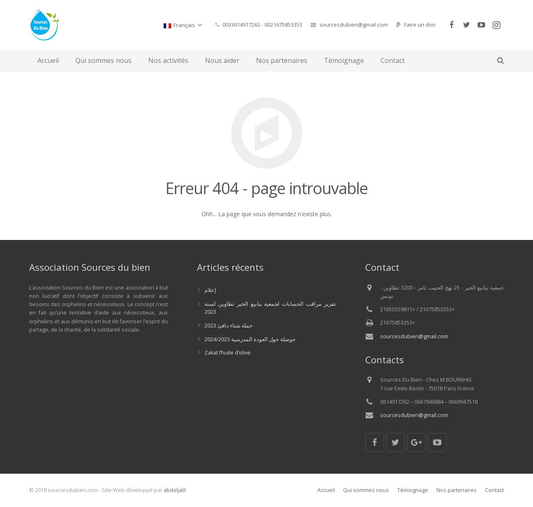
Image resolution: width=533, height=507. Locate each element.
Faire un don (420, 24)
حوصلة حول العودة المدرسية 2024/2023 (250, 339)
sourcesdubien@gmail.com (353, 24)
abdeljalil (175, 490)
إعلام (210, 290)
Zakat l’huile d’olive (227, 352)
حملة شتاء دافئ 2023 (228, 325)
